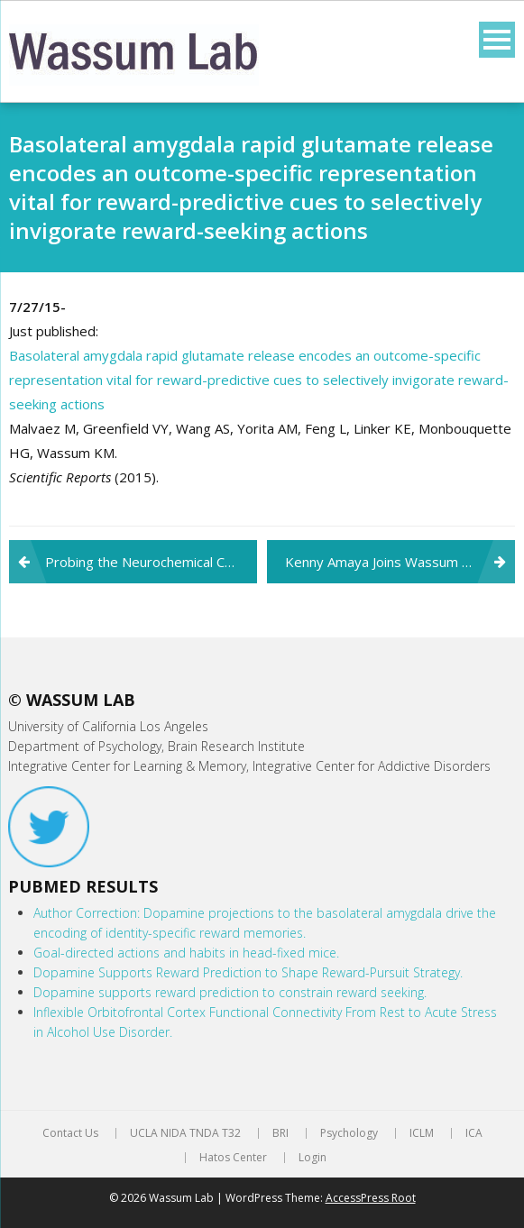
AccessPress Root (371, 1197)
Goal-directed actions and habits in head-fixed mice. (186, 952)
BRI (280, 1133)
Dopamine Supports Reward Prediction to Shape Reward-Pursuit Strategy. (248, 972)
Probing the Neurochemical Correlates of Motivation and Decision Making (151, 562)
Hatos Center (233, 1157)
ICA (474, 1133)
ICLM (421, 1133)
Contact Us (70, 1133)
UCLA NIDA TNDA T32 (185, 1133)
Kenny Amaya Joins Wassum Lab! (386, 562)
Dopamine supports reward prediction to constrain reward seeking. (230, 992)
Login (312, 1157)
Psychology (349, 1133)
